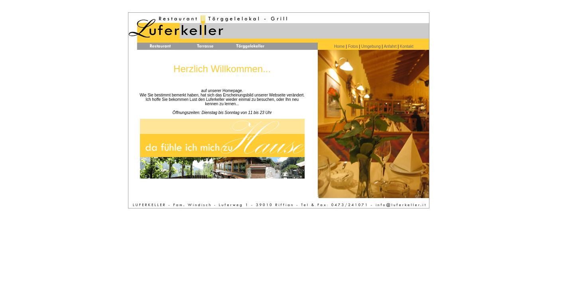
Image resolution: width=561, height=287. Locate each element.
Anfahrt (390, 46)
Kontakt (406, 46)
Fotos (353, 46)
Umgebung (371, 46)
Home (339, 46)
